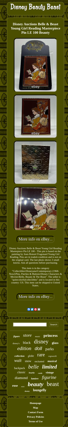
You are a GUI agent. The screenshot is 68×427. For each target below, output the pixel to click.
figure (16, 336)
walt (18, 360)
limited (49, 367)
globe (31, 355)
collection (19, 356)
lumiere (35, 378)
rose (15, 385)
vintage (50, 372)
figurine (49, 377)
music (37, 336)
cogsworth (52, 356)
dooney (27, 391)
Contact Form (35, 412)
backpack (19, 368)
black (26, 343)
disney (41, 342)
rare (41, 354)
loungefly (39, 390)
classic (21, 372)
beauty (35, 384)
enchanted (39, 361)
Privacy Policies (35, 416)
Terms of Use (35, 421)
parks (49, 349)
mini (23, 386)
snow (28, 361)
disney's (16, 343)
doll (38, 348)
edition (24, 348)
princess (50, 335)
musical (52, 361)
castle (40, 373)
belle (33, 367)
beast (53, 384)
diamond (21, 378)
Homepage (35, 403)
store (27, 335)
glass (55, 343)
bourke (32, 373)
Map (35, 407)
